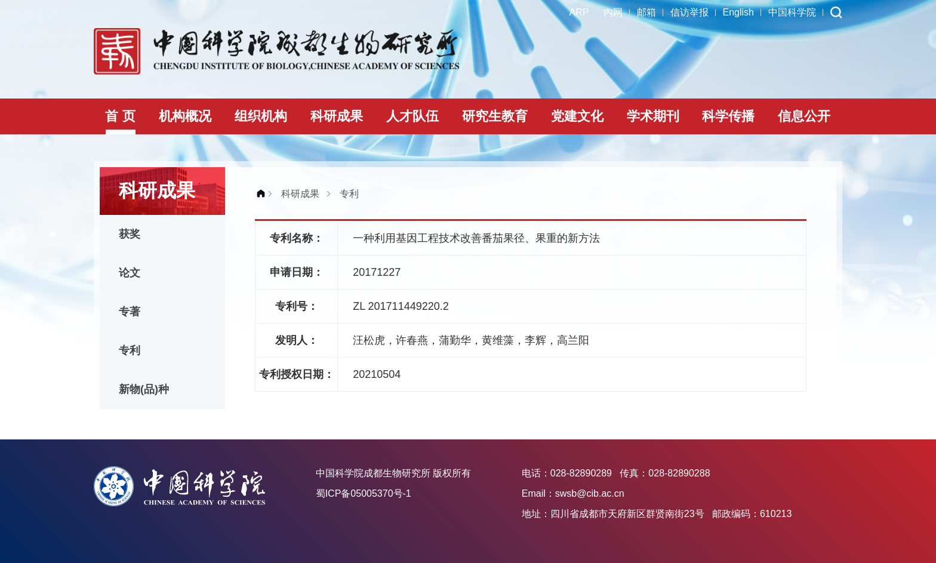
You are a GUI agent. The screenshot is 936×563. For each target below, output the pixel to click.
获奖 (129, 234)
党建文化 (577, 116)
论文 (129, 273)
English (738, 12)
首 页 (120, 116)
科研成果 (336, 116)
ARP (579, 12)
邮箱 (646, 12)
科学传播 (728, 116)
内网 (613, 12)
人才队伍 (412, 116)
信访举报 (689, 12)
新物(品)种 (144, 389)
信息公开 (804, 116)
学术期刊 (653, 116)
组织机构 (261, 116)
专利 (129, 350)
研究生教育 (495, 116)
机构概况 (185, 116)
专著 (129, 312)
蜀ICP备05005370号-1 (363, 493)
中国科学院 (792, 12)
